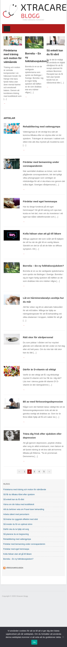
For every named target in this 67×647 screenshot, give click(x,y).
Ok (34, 642)
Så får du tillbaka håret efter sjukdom (19, 494)
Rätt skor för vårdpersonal (38, 337)
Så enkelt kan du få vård (13, 499)
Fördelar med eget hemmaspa (40, 201)
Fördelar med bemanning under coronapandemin (24, 544)
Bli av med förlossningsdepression (43, 401)
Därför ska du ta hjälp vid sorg (16, 529)
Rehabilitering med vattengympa (41, 126)
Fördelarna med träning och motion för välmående (24, 489)
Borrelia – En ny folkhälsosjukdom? (43, 265)
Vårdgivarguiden (14, 568)
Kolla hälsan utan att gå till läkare (42, 233)
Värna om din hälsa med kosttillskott (18, 504)
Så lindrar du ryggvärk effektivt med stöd (20, 519)
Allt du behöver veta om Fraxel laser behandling (23, 509)
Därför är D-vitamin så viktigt (39, 369)
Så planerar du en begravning (16, 534)
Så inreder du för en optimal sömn (17, 524)
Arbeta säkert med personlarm (16, 514)
